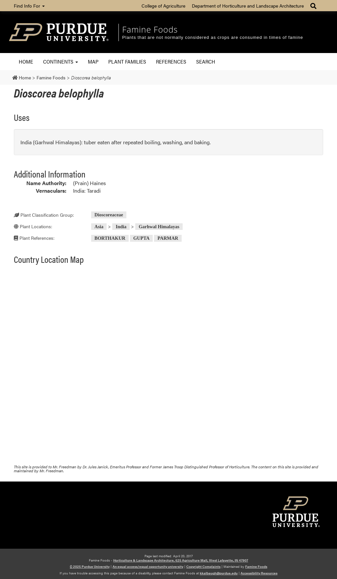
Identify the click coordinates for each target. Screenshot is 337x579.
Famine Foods (150, 29)
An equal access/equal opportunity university (148, 566)
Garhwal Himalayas (159, 226)
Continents (60, 61)
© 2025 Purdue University (90, 566)
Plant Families (127, 61)
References (171, 61)
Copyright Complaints (203, 566)
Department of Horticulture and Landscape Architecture (248, 5)
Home (26, 61)
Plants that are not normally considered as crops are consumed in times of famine (212, 37)
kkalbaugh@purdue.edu (219, 573)
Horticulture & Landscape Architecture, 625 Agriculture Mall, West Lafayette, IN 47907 (180, 560)
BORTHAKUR (109, 238)
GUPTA (141, 238)
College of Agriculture (163, 5)
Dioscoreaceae (108, 214)
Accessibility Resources (259, 573)
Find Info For (29, 5)
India (121, 226)
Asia (98, 226)
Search (205, 61)
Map (93, 61)
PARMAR (168, 238)
